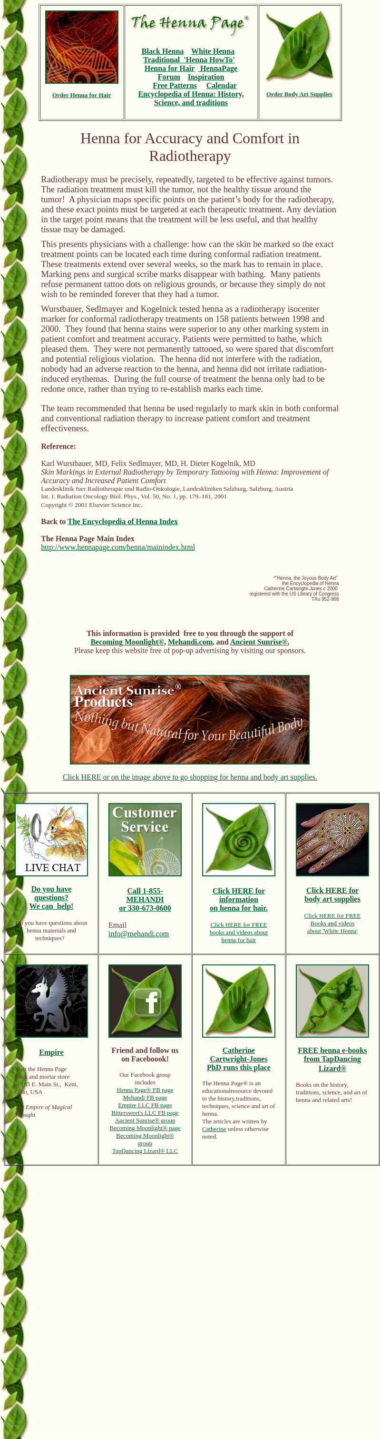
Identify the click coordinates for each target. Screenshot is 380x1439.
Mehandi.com (190, 642)
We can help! (51, 906)
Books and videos (332, 923)
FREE (309, 1050)
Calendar (221, 85)
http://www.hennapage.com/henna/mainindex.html (118, 547)
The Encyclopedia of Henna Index (123, 521)
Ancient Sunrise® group (145, 1120)
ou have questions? (52, 893)
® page (172, 1127)
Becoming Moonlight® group (145, 1139)
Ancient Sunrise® (259, 642)
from (313, 1059)
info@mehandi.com (138, 934)
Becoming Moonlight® (127, 642)
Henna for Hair (170, 68)
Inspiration (206, 77)
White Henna (212, 51)
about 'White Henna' (332, 930)
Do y (39, 889)
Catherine (214, 1128)
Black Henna (163, 51)
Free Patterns (175, 85)
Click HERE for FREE (239, 924)
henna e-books (343, 1050)
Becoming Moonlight (136, 1127)
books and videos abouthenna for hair (239, 936)
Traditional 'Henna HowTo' (188, 60)
